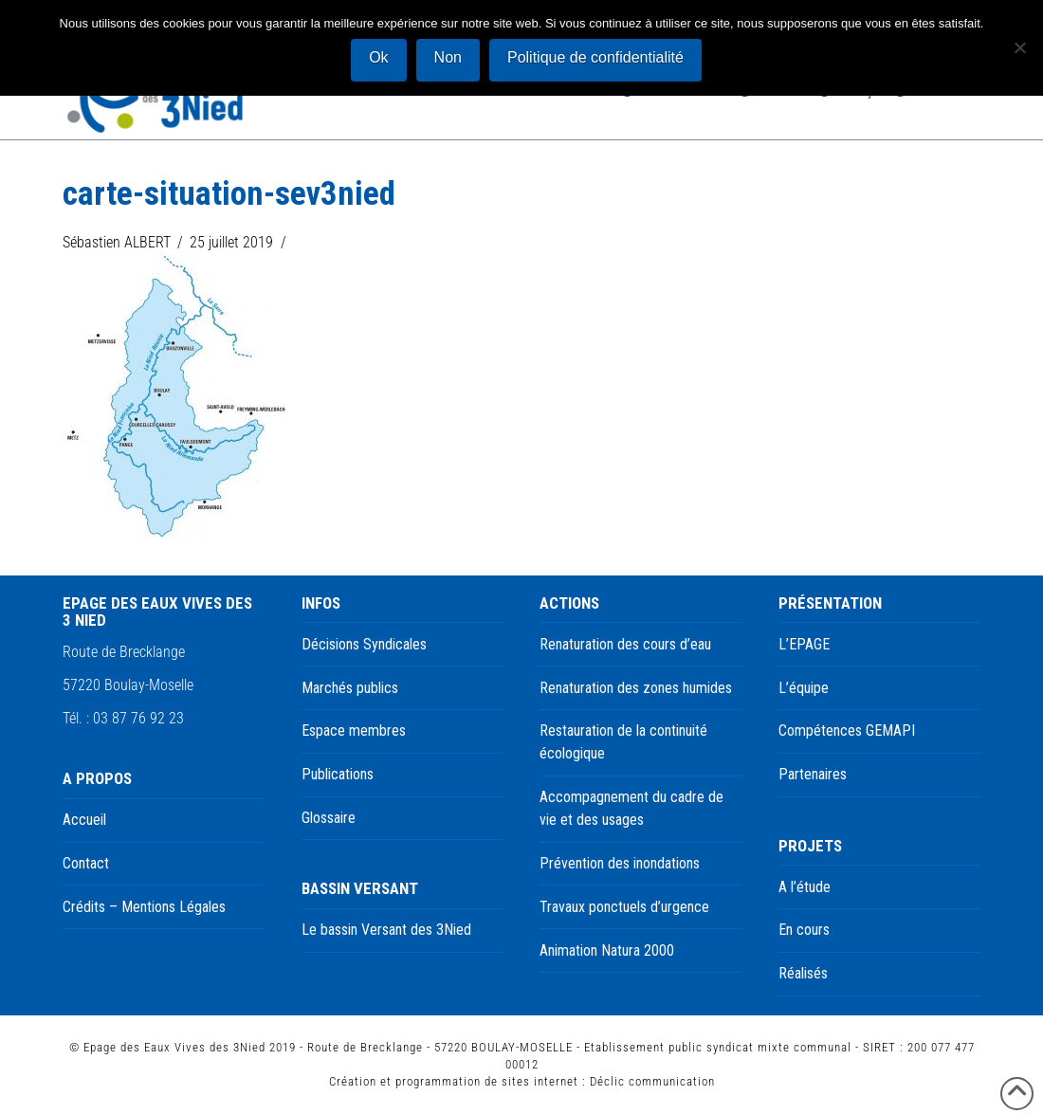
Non (448, 57)
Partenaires (812, 774)
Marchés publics (350, 688)
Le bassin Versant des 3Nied (386, 930)
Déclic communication (652, 1081)
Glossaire (329, 818)
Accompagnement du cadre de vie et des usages (631, 808)
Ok (378, 57)
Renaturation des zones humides (636, 688)
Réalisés (803, 973)
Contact (86, 863)
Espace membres (354, 730)
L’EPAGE (804, 644)
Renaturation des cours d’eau (625, 644)
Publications (338, 774)
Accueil (84, 820)
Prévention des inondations (620, 863)
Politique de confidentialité (595, 57)
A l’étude (804, 887)
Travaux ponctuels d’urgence (624, 907)
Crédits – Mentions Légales (144, 907)
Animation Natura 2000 (607, 950)
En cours (804, 930)
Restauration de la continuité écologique (623, 741)
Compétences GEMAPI (846, 730)
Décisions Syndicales (364, 644)
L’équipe (803, 688)
